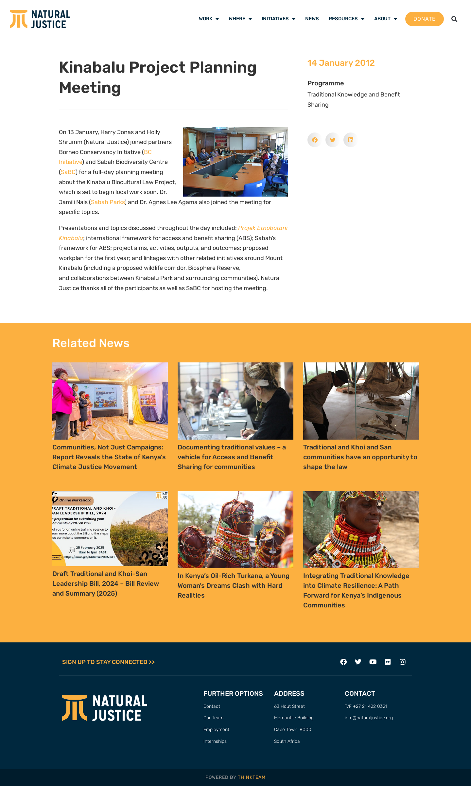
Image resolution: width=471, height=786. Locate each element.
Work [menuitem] (209, 19)
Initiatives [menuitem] (278, 19)
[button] (454, 19)
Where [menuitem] (240, 19)
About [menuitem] (385, 19)
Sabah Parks (108, 202)
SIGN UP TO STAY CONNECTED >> (108, 662)
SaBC (68, 172)
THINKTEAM (252, 777)
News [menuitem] (312, 19)
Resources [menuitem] (346, 19)
